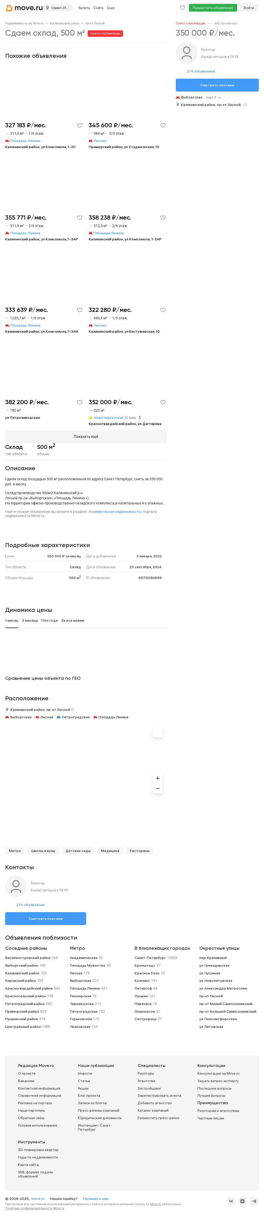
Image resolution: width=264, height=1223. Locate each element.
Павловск (143, 1003)
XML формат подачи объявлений (35, 1174)
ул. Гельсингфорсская (218, 1019)
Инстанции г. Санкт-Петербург (95, 1127)
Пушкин (141, 996)
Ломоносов (145, 1011)
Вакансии (26, 1081)
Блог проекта (89, 1095)
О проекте (27, 1073)
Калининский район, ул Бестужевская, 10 (124, 331)
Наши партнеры (31, 1110)
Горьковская (81, 1019)
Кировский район (20, 980)
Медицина (110, 850)
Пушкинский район (21, 1019)
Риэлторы (146, 1073)
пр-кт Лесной (95, 23)
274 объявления (30, 904)
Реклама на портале (35, 1103)
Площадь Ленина (113, 717)
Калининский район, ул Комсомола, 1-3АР (41, 239)
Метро (15, 850)
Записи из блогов (92, 1103)
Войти (249, 8)
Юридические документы (100, 1118)
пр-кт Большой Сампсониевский (227, 1011)
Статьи (84, 1081)
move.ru (38, 1198)
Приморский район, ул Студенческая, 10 (124, 147)
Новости (85, 1073)
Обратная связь (31, 1118)
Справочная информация (39, 1095)
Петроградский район (25, 1003)
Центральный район (23, 1026)
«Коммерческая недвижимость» (114, 511)
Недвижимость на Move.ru (24, 23)
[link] (24, 23)
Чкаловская (80, 1026)
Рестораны (140, 850)
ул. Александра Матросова (223, 988)
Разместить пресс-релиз (158, 1118)
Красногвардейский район (29, 988)
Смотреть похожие (46, 918)
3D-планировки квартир (38, 1149)
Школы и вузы (43, 850)
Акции (83, 1088)
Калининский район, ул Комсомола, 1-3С (40, 147)
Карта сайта (28, 1164)
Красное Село (147, 973)
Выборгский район (21, 965)
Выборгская (20, 717)
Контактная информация (39, 1088)
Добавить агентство (155, 1103)
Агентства (146, 1081)
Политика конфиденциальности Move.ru (34, 1208)
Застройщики (149, 1088)
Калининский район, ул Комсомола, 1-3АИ (41, 331)
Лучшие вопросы (211, 1095)
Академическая (83, 957)
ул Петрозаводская (22, 417)
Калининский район (64, 23)
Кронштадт (145, 965)
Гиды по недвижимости (38, 1157)
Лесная (46, 717)
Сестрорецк (145, 1019)
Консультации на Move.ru (218, 1073)
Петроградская (75, 717)
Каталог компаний (153, 1110)
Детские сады (78, 850)
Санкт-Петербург (150, 957)
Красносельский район (25, 996)
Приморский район (22, 1011)
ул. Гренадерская (214, 965)
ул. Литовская (211, 1026)
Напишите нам (95, 1198)
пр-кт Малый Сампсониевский (225, 1003)
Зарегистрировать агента (159, 1095)
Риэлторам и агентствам (218, 1110)
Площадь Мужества (87, 965)
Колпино (142, 980)
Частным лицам (210, 1118)
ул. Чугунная (209, 973)
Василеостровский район (28, 957)
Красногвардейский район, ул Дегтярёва (125, 424)
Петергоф (143, 988)
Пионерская (80, 996)
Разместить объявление (213, 8)
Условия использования (37, 1125)
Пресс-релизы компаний (98, 1110)
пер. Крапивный (213, 957)
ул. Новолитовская (215, 980)
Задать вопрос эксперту (218, 1081)
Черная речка (82, 1003)
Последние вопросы (214, 1088)
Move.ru (155, 1204)
